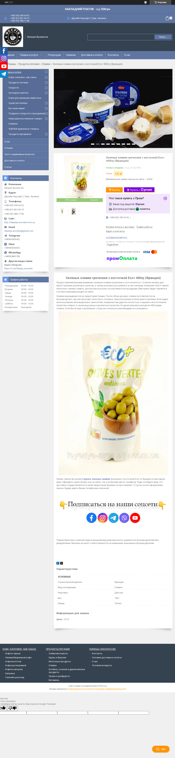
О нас (127, 55)
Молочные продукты (60, 661)
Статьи (8, 167)
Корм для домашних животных (25, 98)
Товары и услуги (29, 55)
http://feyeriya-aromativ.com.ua (19, 222)
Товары (11, 64)
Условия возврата (102, 665)
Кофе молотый (13, 661)
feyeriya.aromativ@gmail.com (18, 231)
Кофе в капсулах (14, 669)
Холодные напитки (18, 93)
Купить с (141, 189)
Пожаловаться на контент (80, 689)
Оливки (46, 64)
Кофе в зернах (13, 653)
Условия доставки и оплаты (107, 657)
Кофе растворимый (15, 665)
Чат (160, 749)
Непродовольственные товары (25, 118)
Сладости (14, 87)
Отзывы (8, 148)
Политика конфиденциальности (110, 689)
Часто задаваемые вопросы (19, 154)
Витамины (54, 680)
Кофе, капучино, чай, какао (23, 77)
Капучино (10, 673)
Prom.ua (103, 686)
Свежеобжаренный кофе (18, 657)
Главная (9, 55)
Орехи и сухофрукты (59, 676)
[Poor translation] (12, 708)
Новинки (71, 55)
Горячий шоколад (14, 677)
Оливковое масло (58, 653)
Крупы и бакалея (57, 657)
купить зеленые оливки (97, 479)
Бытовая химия (17, 108)
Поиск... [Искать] (163, 37)
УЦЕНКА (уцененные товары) (24, 129)
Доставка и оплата (92, 55)
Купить (116, 189)
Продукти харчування (20, 134)
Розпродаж (54, 55)
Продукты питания (28, 64)
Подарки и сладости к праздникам (27, 113)
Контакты (113, 55)
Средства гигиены (18, 103)
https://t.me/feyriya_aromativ (18, 268)
